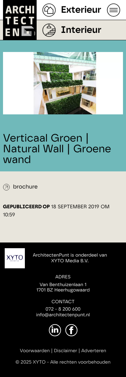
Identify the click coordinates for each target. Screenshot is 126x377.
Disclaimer (65, 350)
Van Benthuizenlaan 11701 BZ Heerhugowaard (63, 287)
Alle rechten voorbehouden (80, 362)
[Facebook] (71, 330)
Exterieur (81, 10)
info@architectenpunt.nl (63, 315)
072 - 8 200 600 (62, 309)
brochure (25, 187)
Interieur (81, 30)
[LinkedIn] (55, 330)
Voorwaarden (35, 350)
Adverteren (93, 350)
